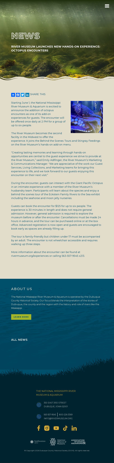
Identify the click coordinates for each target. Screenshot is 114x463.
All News (19, 339)
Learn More (21, 317)
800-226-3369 (66, 414)
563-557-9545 (50, 414)
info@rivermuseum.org (58, 418)
